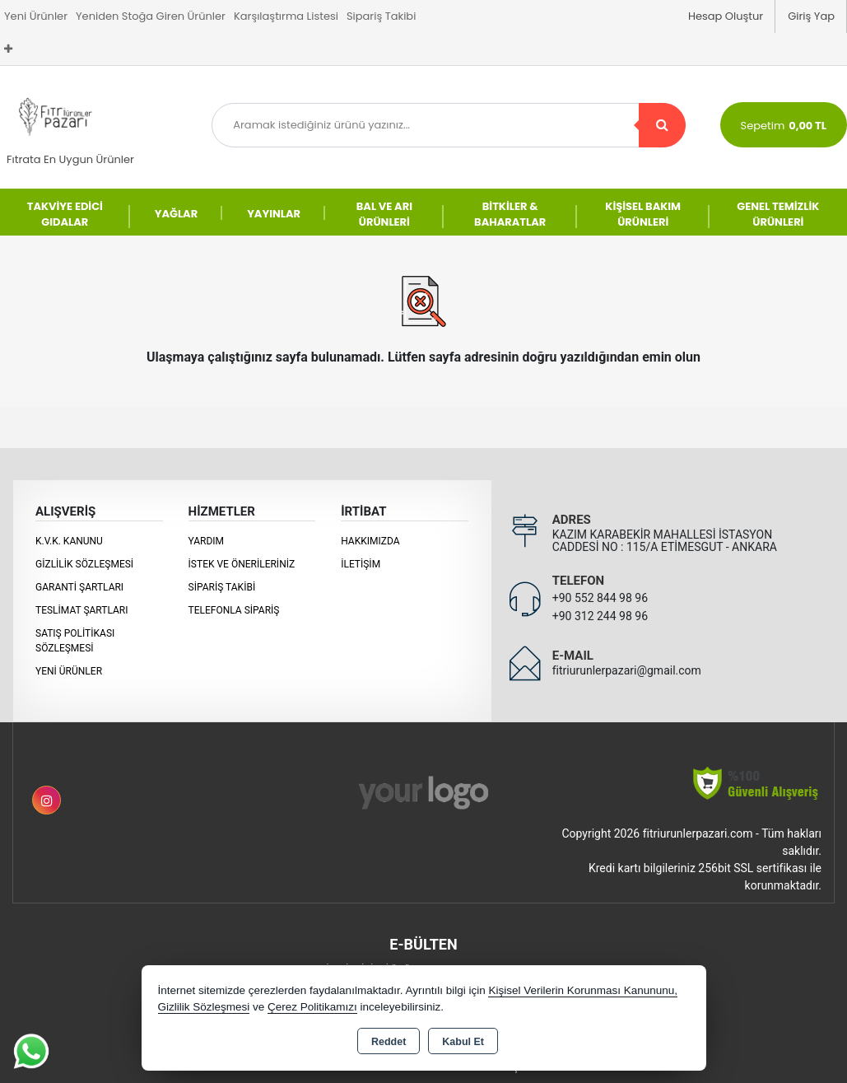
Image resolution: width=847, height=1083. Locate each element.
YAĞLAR (176, 214)
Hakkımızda (370, 541)
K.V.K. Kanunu (69, 541)
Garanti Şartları (79, 587)
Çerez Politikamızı (312, 1007)
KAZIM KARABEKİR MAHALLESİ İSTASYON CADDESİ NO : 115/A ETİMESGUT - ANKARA (664, 540)
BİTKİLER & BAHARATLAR (510, 214)
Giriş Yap (811, 16)
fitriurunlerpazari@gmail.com (626, 670)
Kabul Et (463, 1042)
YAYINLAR (273, 214)
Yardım (206, 541)
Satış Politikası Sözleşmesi (74, 641)
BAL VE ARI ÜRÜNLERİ (384, 214)
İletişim (360, 564)
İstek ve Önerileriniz (242, 564)
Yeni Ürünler (68, 671)
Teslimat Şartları (81, 610)
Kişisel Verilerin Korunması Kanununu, (582, 990)
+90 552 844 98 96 (600, 598)
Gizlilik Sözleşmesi (84, 564)
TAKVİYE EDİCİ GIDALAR (65, 214)
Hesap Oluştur (725, 16)
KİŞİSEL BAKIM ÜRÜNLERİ (643, 214)
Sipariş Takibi (381, 16)
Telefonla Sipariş (234, 610)
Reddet (388, 1042)
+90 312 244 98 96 (600, 616)
